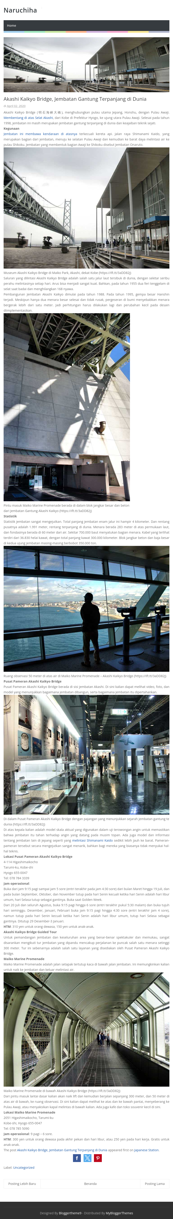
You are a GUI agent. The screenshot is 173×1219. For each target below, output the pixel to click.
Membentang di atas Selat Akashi (28, 118)
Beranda (90, 1184)
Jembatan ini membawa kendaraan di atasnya (40, 134)
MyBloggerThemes (119, 1213)
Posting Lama (155, 1184)
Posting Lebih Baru (22, 1184)
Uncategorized (23, 1167)
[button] (77, 1158)
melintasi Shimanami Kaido (92, 840)
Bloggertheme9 (70, 1213)
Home (11, 25)
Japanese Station (146, 1150)
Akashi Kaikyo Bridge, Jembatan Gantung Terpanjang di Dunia (62, 1150)
